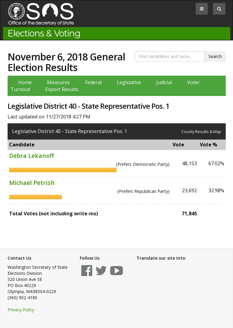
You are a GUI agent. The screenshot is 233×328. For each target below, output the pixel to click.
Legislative (129, 82)
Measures (58, 82)
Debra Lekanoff (31, 156)
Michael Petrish (32, 183)
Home (25, 82)
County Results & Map (201, 131)
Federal (93, 82)
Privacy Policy (21, 310)
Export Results (61, 89)
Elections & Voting (44, 33)
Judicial (164, 82)
